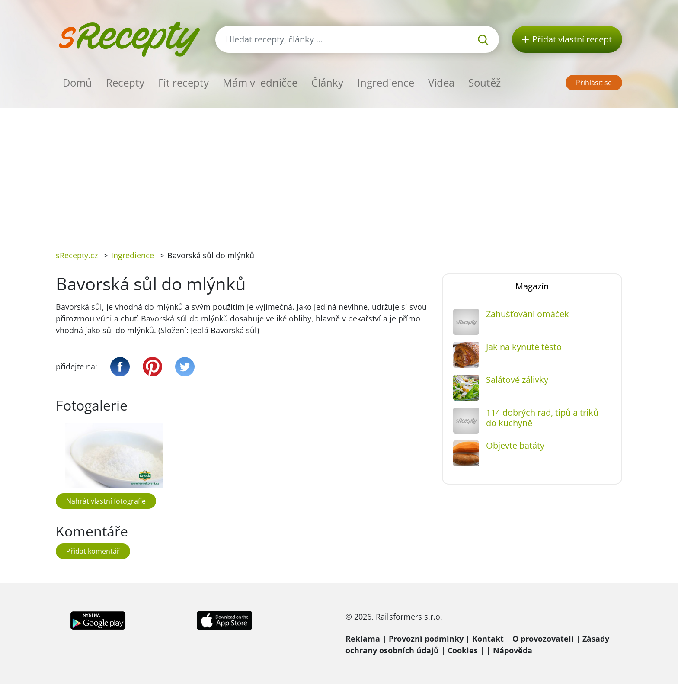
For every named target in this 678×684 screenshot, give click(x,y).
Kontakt (488, 638)
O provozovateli (543, 638)
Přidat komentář (93, 551)
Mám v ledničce (260, 82)
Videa (441, 82)
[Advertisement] (339, 172)
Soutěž (484, 82)
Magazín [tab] (532, 286)
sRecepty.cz (77, 255)
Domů (77, 82)
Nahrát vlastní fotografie (106, 501)
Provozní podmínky (426, 638)
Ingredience (385, 82)
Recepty (125, 82)
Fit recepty (183, 82)
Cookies (463, 650)
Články (327, 82)
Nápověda (512, 650)
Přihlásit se (594, 82)
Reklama (362, 638)
